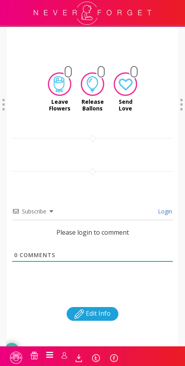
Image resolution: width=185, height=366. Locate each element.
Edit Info (92, 279)
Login (164, 177)
